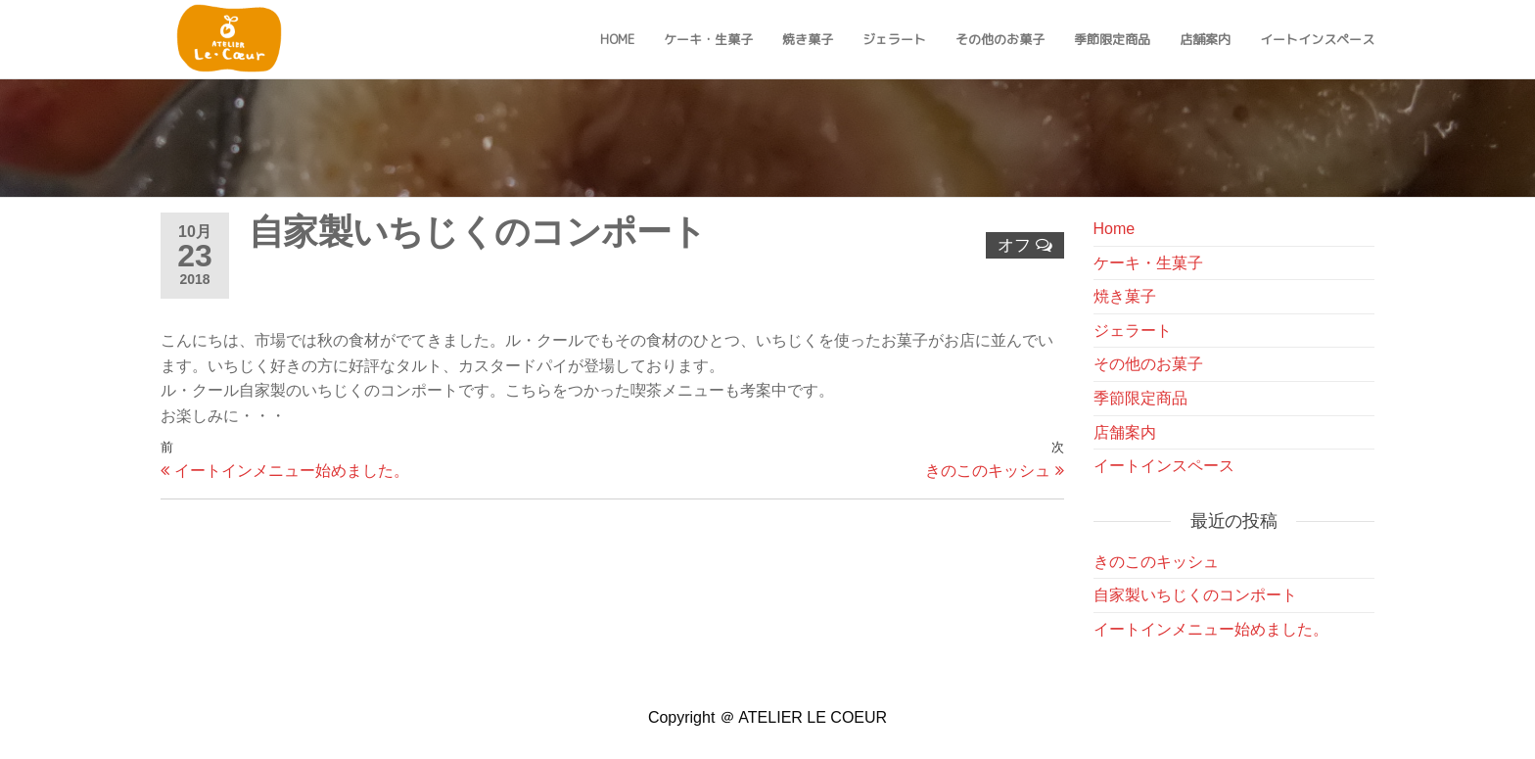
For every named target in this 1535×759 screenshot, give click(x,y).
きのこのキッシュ (1156, 561)
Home (617, 39)
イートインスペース (1317, 39)
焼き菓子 (807, 39)
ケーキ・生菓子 (708, 39)
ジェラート (894, 39)
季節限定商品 (1112, 39)
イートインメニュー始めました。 (1210, 629)
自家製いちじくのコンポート (1195, 595)
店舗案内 (1205, 39)
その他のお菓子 (1000, 39)
